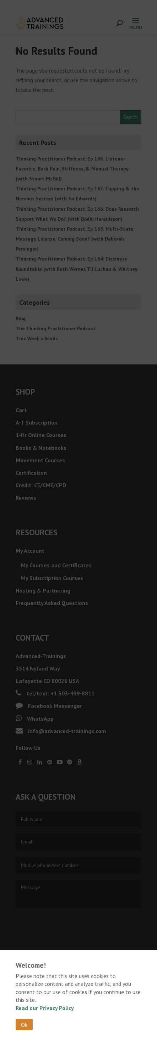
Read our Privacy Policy (45, 1007)
